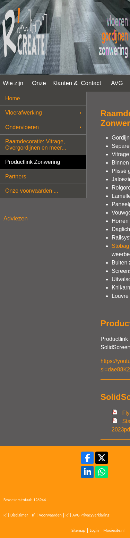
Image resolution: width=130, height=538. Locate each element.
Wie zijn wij (13, 86)
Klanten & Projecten (65, 86)
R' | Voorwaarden (47, 515)
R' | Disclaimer (15, 515)
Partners (15, 176)
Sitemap (78, 530)
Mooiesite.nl (113, 530)
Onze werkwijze (39, 86)
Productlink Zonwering (32, 162)
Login (94, 530)
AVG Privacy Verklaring (117, 86)
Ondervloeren (22, 127)
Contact (91, 83)
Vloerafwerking (23, 113)
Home (12, 98)
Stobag (120, 246)
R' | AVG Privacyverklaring (88, 515)
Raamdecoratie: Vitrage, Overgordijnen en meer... (35, 144)
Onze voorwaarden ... (31, 191)
